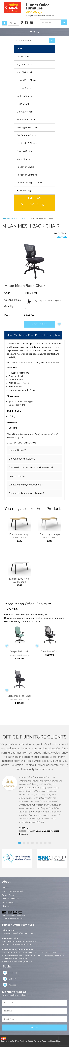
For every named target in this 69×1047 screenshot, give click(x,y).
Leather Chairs (24, 88)
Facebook (10, 973)
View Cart (62, 236)
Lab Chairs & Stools (26, 143)
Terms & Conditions (10, 899)
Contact (5, 888)
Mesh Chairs (23, 104)
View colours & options (19, 655)
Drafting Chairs (24, 96)
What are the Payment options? (26, 484)
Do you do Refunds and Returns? (26, 493)
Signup (13, 23)
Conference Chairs (26, 135)
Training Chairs (24, 151)
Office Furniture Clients (34, 737)
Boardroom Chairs (26, 119)
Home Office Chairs (26, 80)
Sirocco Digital (55, 1041)
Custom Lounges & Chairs (30, 182)
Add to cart (39, 324)
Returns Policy (8, 902)
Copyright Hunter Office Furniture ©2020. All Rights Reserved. (25, 1041)
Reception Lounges (27, 175)
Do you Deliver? (17, 450)
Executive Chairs (25, 111)
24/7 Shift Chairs (25, 72)
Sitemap (5, 906)
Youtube (9, 985)
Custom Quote (17, 476)
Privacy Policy (8, 895)
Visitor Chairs (23, 159)
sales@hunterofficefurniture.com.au (40, 16)
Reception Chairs (25, 167)
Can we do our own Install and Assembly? (31, 467)
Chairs (20, 48)
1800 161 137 (36, 204)
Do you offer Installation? (22, 458)
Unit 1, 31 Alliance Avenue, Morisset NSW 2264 (22, 941)
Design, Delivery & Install (13, 891)
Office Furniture (10, 219)
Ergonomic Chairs (26, 64)
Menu (34, 32)
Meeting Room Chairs (27, 127)
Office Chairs (23, 56)
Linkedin (9, 979)
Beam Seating (24, 190)
